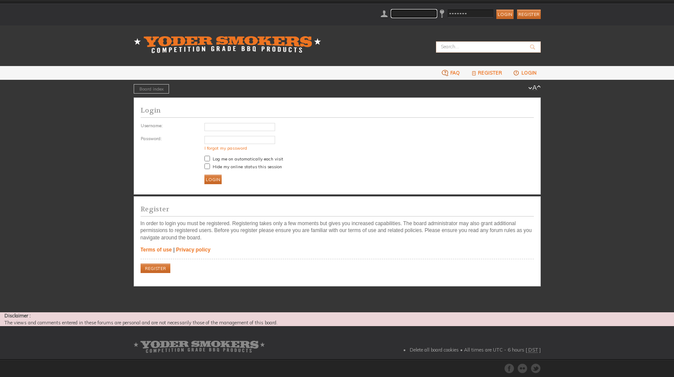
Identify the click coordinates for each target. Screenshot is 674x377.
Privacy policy (193, 250)
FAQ (451, 72)
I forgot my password (225, 148)
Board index (151, 88)
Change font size (534, 88)
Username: (152, 125)
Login (524, 72)
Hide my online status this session (243, 166)
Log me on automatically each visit (243, 158)
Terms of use (156, 250)
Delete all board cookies (434, 350)
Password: (151, 138)
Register (528, 14)
